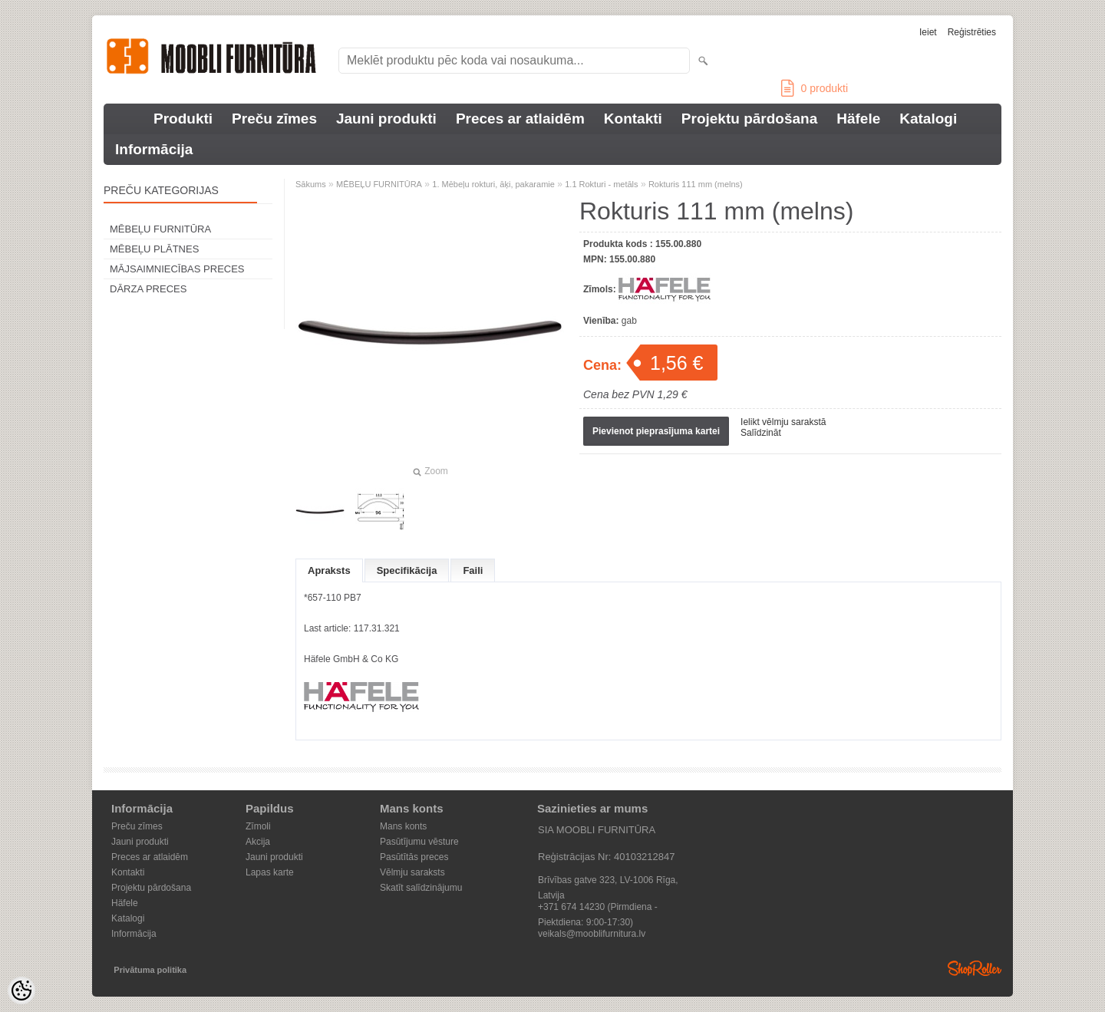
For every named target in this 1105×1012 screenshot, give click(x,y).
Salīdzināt (761, 432)
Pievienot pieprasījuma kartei (656, 431)
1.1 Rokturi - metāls (601, 184)
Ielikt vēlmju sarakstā (783, 422)
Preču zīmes (274, 118)
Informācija (154, 149)
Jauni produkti (386, 118)
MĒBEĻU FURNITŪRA (160, 229)
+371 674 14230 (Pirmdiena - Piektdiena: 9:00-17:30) (598, 908)
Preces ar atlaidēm (520, 118)
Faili (473, 570)
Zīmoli (258, 826)
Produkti (183, 118)
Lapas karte (270, 872)
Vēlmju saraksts (412, 872)
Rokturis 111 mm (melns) (695, 184)
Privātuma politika (150, 969)
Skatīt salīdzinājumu (421, 887)
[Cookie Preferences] (21, 990)
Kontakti (633, 118)
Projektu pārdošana (749, 118)
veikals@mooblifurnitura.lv (591, 933)
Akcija (258, 841)
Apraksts (329, 570)
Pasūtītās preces (414, 857)
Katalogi (928, 118)
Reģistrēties (972, 32)
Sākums (310, 184)
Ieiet (928, 32)
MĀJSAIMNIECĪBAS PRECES (177, 269)
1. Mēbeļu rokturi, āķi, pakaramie (493, 184)
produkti (814, 88)
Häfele (858, 118)
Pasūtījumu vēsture (419, 841)
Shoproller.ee (974, 968)
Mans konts (403, 826)
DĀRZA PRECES (148, 289)
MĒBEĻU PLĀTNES (154, 249)
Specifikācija (407, 570)
